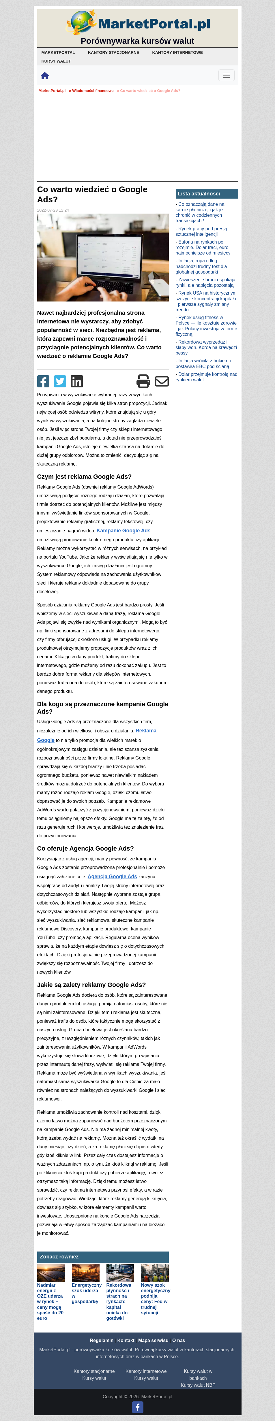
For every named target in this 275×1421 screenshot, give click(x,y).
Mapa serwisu (153, 1340)
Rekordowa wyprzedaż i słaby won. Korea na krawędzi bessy (206, 347)
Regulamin (102, 1340)
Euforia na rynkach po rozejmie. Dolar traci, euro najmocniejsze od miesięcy (203, 247)
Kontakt (125, 1340)
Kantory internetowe (146, 1371)
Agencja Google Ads (112, 876)
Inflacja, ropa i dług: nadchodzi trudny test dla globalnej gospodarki (201, 266)
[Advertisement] (137, 137)
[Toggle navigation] (226, 75)
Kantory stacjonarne (94, 1371)
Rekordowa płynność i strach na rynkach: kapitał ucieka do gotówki (118, 1302)
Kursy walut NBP (198, 1385)
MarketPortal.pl (52, 90)
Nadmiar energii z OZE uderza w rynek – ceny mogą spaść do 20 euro (50, 1302)
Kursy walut (94, 1378)
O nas (178, 1340)
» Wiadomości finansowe (91, 90)
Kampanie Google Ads (124, 531)
